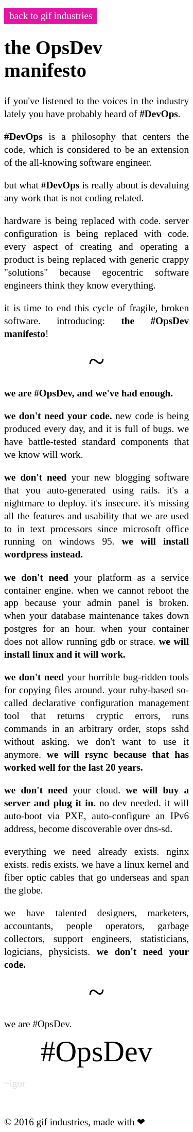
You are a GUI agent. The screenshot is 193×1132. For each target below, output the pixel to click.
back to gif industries (50, 15)
